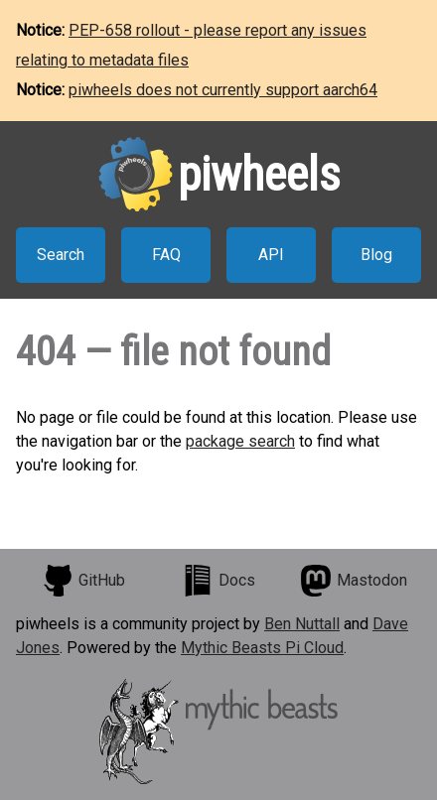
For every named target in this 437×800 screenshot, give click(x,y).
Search (60, 254)
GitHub (83, 581)
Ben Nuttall (302, 623)
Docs (218, 581)
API (271, 254)
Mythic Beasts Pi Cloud (262, 647)
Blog (376, 254)
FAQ (166, 254)
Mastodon (353, 581)
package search (240, 441)
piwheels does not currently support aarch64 (223, 89)
